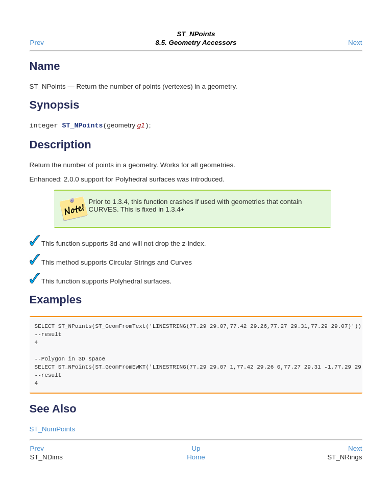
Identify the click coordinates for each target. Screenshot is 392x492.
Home (196, 458)
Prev (37, 42)
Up (195, 449)
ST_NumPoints (53, 430)
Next (355, 42)
